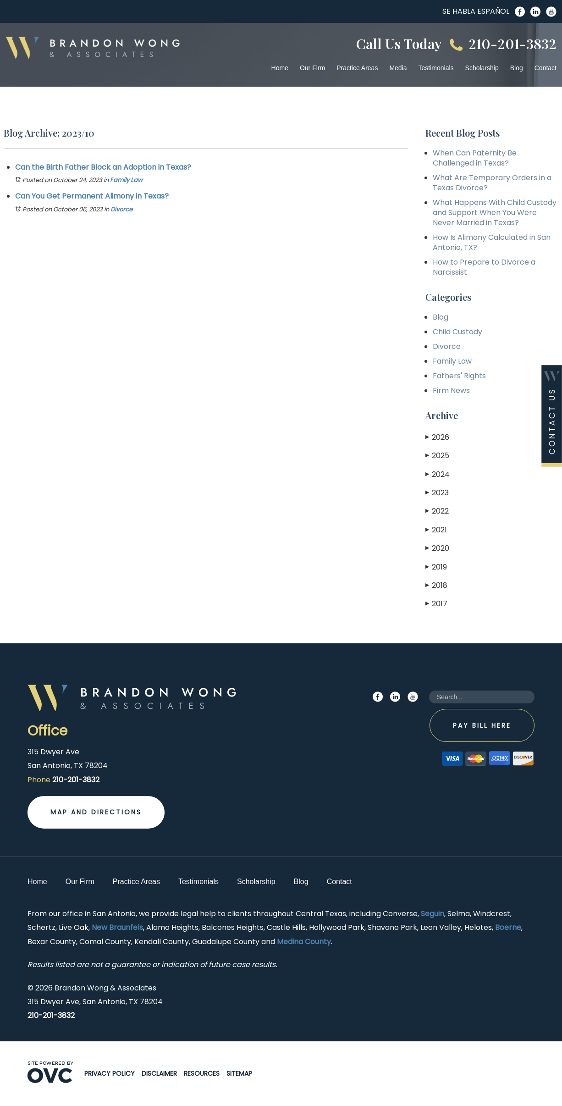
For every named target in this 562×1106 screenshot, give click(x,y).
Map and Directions (96, 812)
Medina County (304, 941)
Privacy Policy (109, 1073)
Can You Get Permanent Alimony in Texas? (92, 196)
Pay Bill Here (482, 725)
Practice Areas (357, 68)
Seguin (432, 913)
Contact (545, 68)
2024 (437, 474)
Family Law (126, 180)
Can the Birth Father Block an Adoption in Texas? (103, 167)
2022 (437, 511)
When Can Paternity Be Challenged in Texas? (475, 158)
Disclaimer (159, 1073)
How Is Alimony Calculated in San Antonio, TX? (492, 242)
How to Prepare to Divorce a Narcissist (484, 267)
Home (279, 68)
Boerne (508, 927)
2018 (436, 585)
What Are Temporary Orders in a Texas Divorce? (492, 182)
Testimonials (436, 68)
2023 (437, 492)
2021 (436, 529)
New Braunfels (117, 927)
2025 (437, 455)
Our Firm (312, 68)
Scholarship (482, 68)
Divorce (121, 209)
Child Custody (457, 331)
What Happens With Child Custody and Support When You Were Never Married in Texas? (494, 212)
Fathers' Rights (459, 376)
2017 (436, 603)
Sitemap (239, 1073)
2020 (437, 548)
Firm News (451, 390)
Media (398, 68)
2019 (436, 567)
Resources (202, 1073)
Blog (516, 68)
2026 (437, 437)
